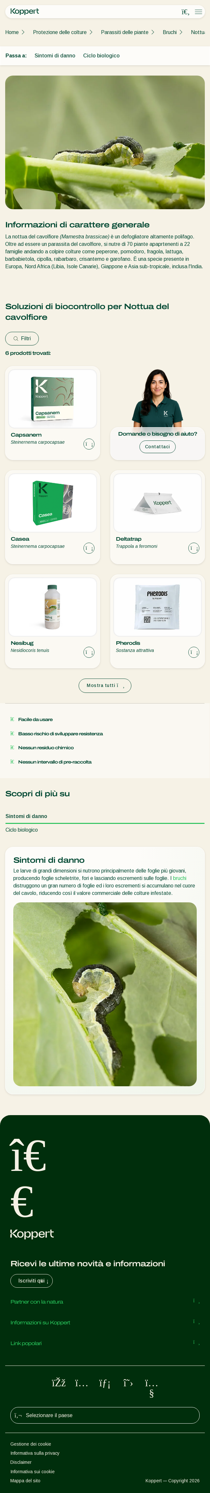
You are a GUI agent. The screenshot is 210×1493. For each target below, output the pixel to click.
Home (12, 32)
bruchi (179, 878)
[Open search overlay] (185, 12)
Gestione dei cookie (30, 1444)
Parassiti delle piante (125, 32)
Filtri (22, 338)
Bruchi (170, 32)
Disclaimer (21, 1462)
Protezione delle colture (60, 32)
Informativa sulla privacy (35, 1453)
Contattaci (157, 446)
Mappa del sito (25, 1480)
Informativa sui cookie (32, 1471)
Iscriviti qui (34, 1281)
